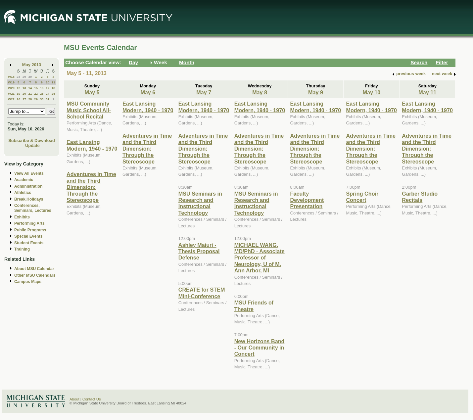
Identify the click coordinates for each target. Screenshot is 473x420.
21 (30, 93)
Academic (23, 179)
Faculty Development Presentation (307, 200)
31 (47, 99)
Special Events (28, 236)
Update (32, 145)
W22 (11, 99)
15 (36, 88)
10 (47, 82)
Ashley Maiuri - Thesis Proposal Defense (199, 251)
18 (53, 88)
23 (42, 93)
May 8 (259, 92)
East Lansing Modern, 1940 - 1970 (92, 145)
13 (24, 88)
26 (18, 99)
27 (24, 99)
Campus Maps (27, 281)
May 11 (427, 92)
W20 (11, 88)
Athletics (22, 192)
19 (18, 93)
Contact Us (91, 399)
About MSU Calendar (34, 268)
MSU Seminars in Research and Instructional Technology (200, 203)
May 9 (315, 92)
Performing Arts (29, 223)
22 (36, 93)
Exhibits (22, 217)
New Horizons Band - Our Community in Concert (259, 347)
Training (22, 249)
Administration (28, 186)
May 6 (147, 92)
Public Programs (30, 230)
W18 (11, 76)
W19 (11, 82)
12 (18, 88)
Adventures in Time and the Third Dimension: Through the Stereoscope (91, 187)
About (74, 399)
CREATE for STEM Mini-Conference (201, 293)
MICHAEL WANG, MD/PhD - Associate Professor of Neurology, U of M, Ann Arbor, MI (259, 258)
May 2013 (31, 64)
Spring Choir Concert (362, 197)
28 (18, 76)
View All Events (29, 173)
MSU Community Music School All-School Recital (89, 110)
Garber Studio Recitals (420, 197)
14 (30, 88)
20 (24, 93)
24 (47, 93)
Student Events (28, 243)
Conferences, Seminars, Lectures (32, 208)
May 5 (91, 92)
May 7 (203, 92)
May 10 (371, 92)
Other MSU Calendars (35, 275)
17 (47, 88)
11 (53, 82)
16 (42, 88)
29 (24, 76)
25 (53, 93)
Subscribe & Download (31, 140)
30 (30, 76)
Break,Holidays (28, 199)
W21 (11, 93)
